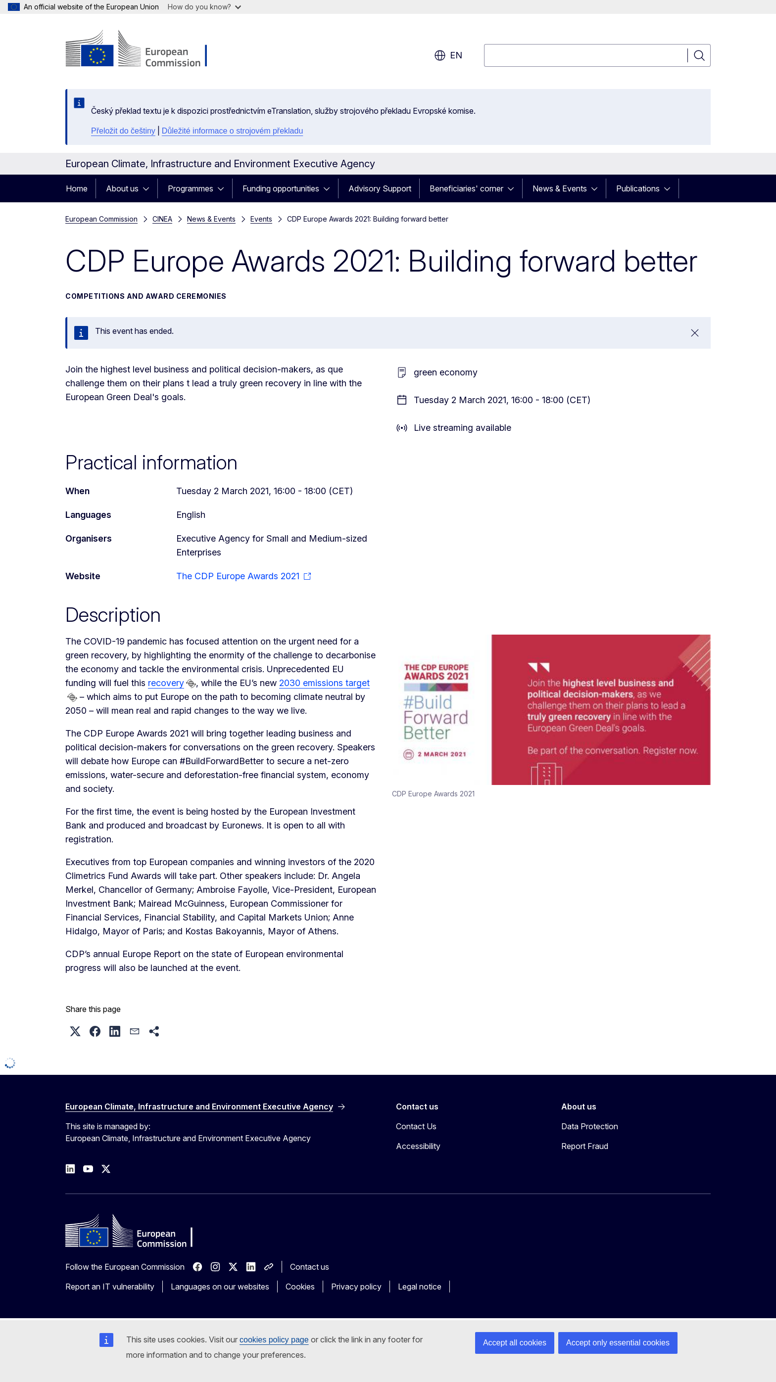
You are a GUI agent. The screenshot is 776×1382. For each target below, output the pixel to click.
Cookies (300, 1286)
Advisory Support (379, 188)
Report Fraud (584, 1146)
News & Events (560, 188)
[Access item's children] (149, 188)
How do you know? (204, 6)
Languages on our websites (220, 1286)
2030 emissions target (324, 683)
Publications (638, 188)
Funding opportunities (280, 188)
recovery (166, 683)
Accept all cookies (514, 1342)
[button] (75, 1031)
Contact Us (416, 1126)
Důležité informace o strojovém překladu (232, 131)
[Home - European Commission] (145, 49)
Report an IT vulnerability (109, 1286)
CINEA (162, 219)
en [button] (448, 55)
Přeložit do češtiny (123, 131)
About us (122, 188)
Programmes (190, 188)
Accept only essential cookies (618, 1342)
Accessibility (418, 1146)
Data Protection (589, 1126)
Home (77, 188)
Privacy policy (356, 1286)
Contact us (309, 1267)
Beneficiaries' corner (466, 188)
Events (261, 219)
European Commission (101, 219)
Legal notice (419, 1286)
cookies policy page (274, 1340)
